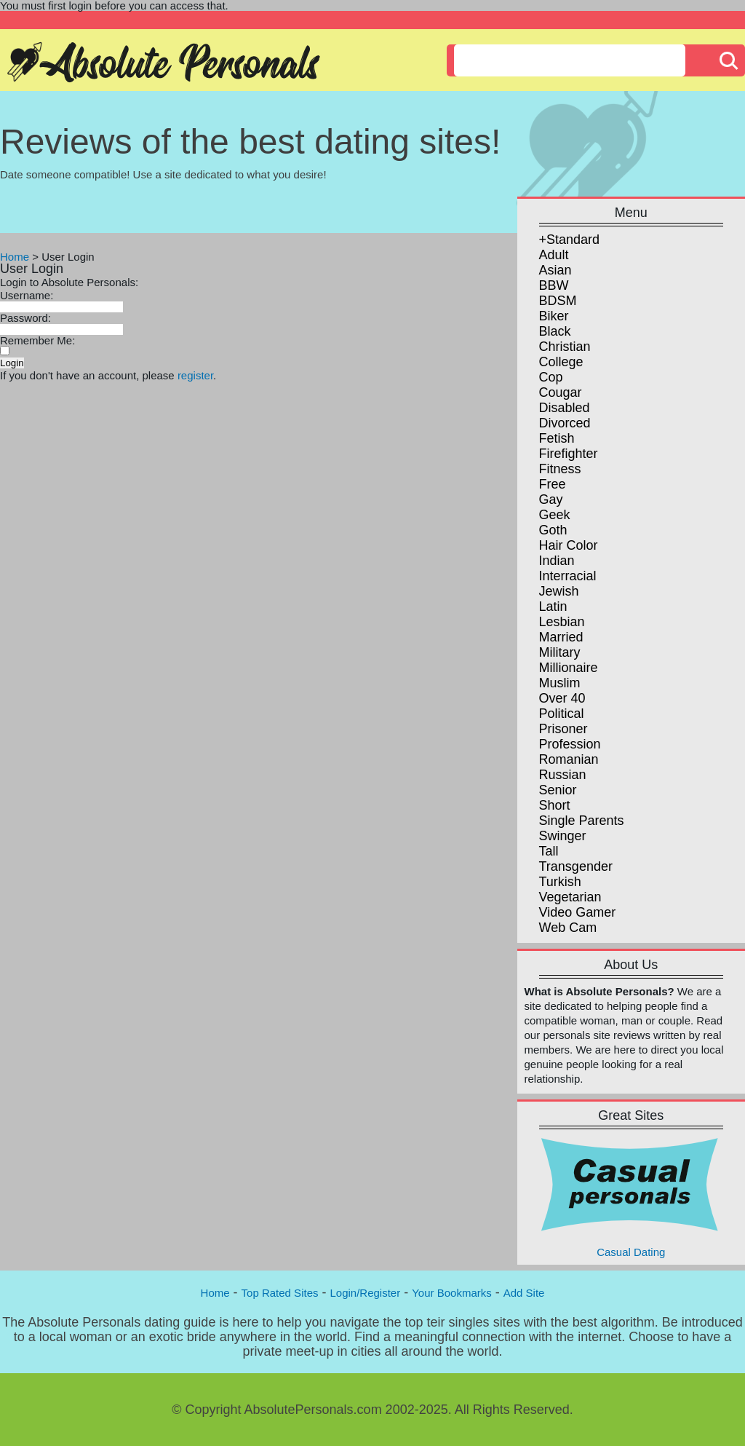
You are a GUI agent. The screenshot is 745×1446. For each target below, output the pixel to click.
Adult (554, 255)
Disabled (564, 407)
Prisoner (563, 729)
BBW (554, 285)
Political (561, 713)
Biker (554, 316)
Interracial (568, 576)
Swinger (562, 836)
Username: (26, 295)
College (561, 362)
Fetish (557, 438)
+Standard (569, 239)
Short (554, 805)
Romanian (569, 759)
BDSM (558, 300)
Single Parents (581, 820)
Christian (565, 346)
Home (14, 256)
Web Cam (568, 927)
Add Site (524, 1293)
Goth (553, 530)
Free (552, 484)
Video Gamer (577, 912)
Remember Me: (37, 340)
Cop (551, 377)
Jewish (559, 591)
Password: (25, 318)
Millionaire (568, 667)
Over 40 (562, 698)
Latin (553, 606)
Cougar (560, 392)
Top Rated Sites (280, 1293)
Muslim (560, 683)
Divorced (565, 423)
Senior (558, 790)
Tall (549, 851)
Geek (554, 514)
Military (560, 652)
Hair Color (568, 545)
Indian (557, 560)
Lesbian (562, 622)
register (195, 375)
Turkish (560, 881)
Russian (562, 774)
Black (555, 331)
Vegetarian (570, 897)
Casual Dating (630, 1196)
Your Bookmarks (452, 1293)
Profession (570, 744)
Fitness (560, 469)
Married (561, 637)
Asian (555, 270)
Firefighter (568, 453)
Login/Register (365, 1293)
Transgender (576, 866)
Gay (551, 499)
